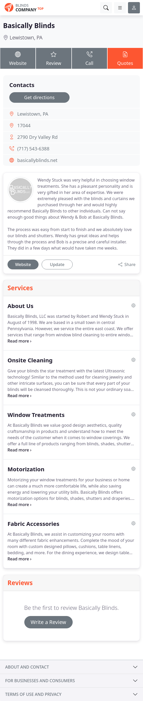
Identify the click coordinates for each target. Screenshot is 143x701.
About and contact (27, 667)
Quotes (125, 58)
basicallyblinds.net (37, 160)
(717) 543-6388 (33, 149)
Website (17, 58)
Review (53, 58)
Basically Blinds (29, 25)
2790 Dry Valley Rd (37, 137)
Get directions (39, 97)
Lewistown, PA (26, 37)
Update (57, 264)
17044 (24, 125)
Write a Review (48, 622)
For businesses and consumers (40, 680)
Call (89, 58)
